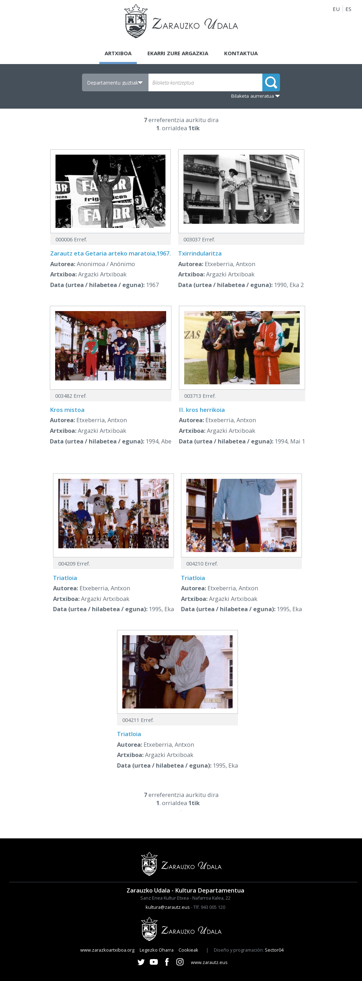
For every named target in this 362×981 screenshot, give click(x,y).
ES (348, 8)
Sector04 (274, 950)
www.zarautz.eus (209, 962)
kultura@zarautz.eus (168, 907)
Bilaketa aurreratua (252, 96)
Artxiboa (118, 53)
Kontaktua (241, 53)
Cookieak (188, 950)
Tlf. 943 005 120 (209, 907)
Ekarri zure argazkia (177, 53)
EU (336, 8)
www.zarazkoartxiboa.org (107, 950)
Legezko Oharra (157, 950)
